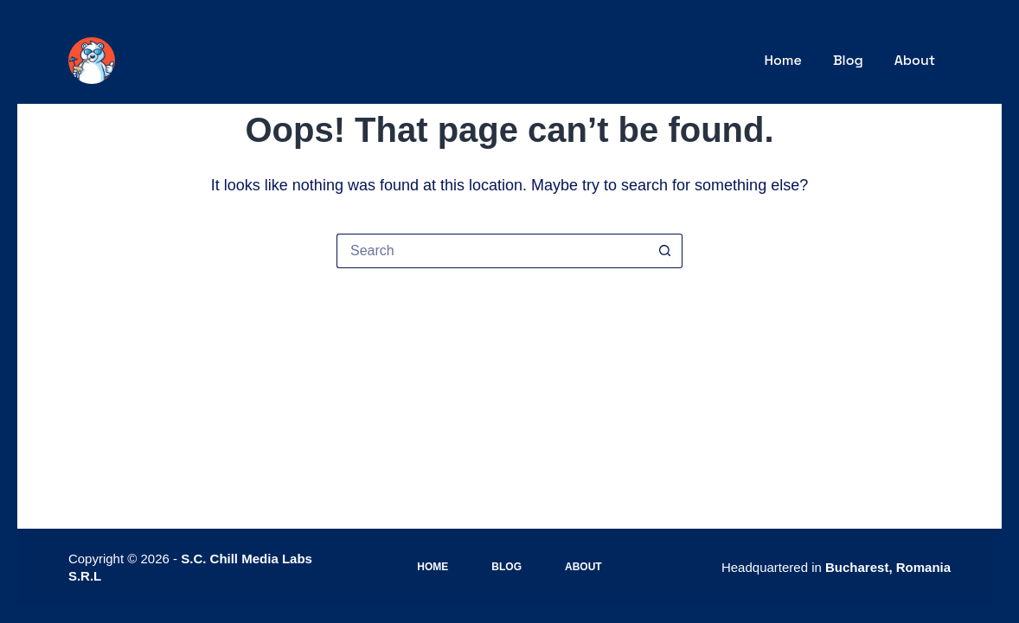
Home (783, 60)
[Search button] (665, 251)
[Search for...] (492, 251)
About (914, 60)
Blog (848, 60)
